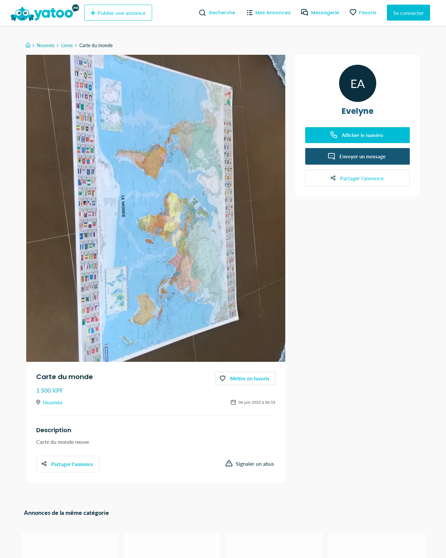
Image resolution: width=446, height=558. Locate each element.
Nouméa (45, 45)
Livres (67, 45)
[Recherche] (200, 13)
